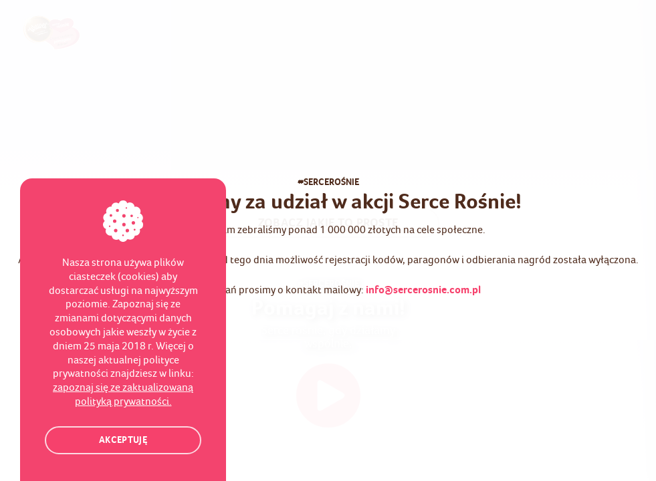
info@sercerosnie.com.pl (423, 290)
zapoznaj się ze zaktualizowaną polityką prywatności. (123, 394)
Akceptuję (123, 441)
